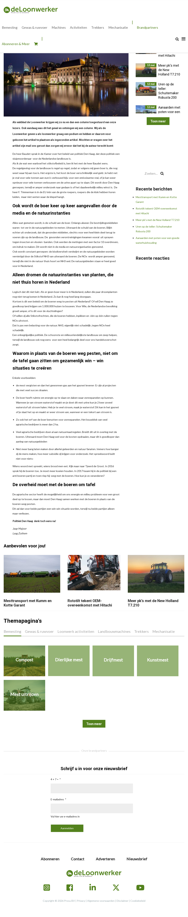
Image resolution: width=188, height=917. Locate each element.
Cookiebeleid (137, 900)
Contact (77, 859)
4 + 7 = (54, 779)
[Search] (177, 39)
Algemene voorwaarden (101, 900)
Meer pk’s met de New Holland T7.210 (157, 219)
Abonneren (50, 859)
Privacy (81, 900)
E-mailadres (57, 799)
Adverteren (105, 859)
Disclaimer (122, 900)
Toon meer (158, 121)
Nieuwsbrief (136, 859)
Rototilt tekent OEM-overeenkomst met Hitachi (90, 603)
